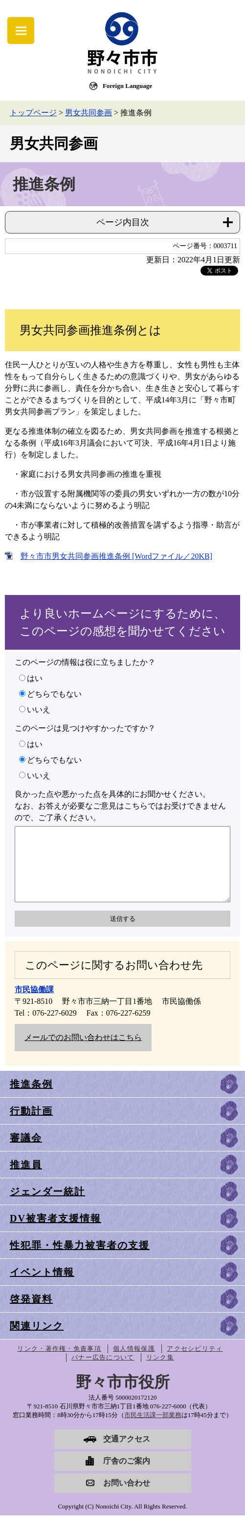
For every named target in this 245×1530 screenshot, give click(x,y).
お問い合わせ (126, 1497)
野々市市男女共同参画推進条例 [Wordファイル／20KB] (116, 556)
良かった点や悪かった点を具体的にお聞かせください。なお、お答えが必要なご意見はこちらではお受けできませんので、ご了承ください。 (120, 806)
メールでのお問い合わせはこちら (83, 1052)
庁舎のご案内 (126, 1475)
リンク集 (160, 1372)
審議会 (26, 1152)
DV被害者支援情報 (55, 1233)
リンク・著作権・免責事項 (59, 1363)
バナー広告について (102, 1372)
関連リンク (37, 1340)
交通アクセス (126, 1453)
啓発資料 (31, 1313)
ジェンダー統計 (47, 1206)
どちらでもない (54, 694)
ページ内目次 (122, 222)
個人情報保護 (134, 1363)
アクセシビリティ (195, 1363)
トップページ (33, 112)
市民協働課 (34, 1004)
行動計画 (31, 1125)
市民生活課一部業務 (152, 1429)
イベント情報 (42, 1286)
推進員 (26, 1179)
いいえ (38, 709)
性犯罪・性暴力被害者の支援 (80, 1259)
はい (35, 678)
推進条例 (31, 1098)
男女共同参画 (88, 112)
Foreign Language (127, 85)
